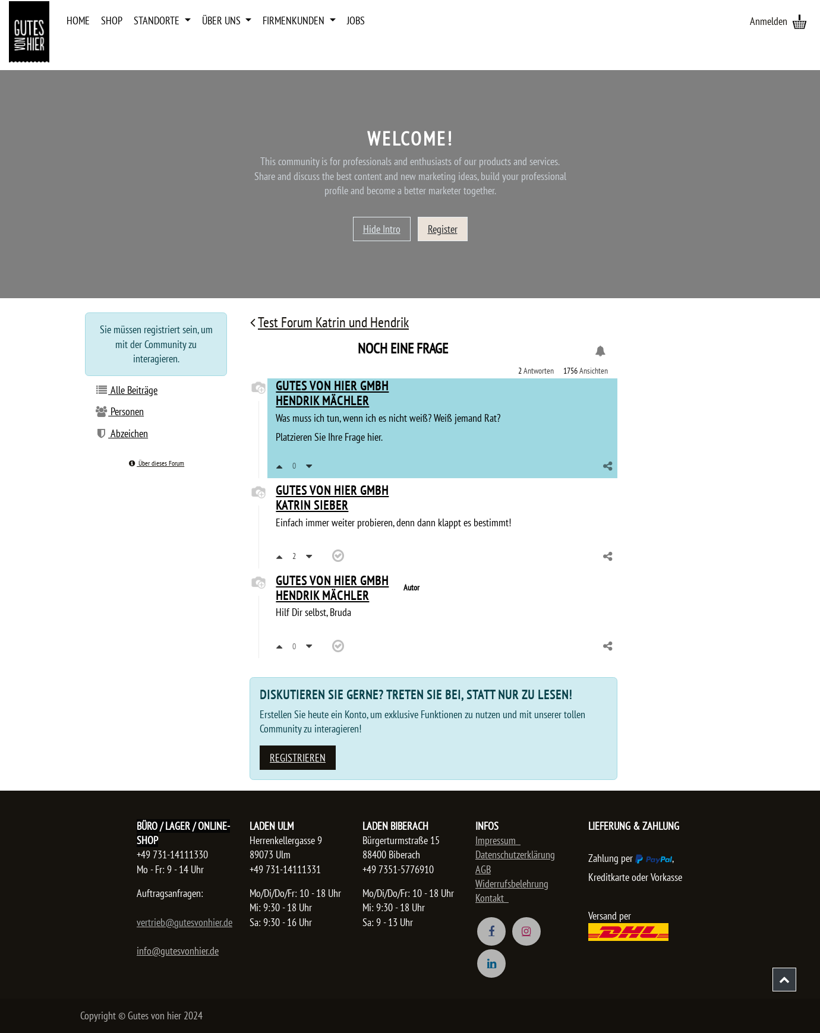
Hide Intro (381, 229)
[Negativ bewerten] (309, 466)
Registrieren (298, 758)
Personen (119, 411)
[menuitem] (78, 21)
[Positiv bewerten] (279, 466)
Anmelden (768, 21)
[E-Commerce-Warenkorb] (799, 21)
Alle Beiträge (125, 390)
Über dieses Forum (156, 463)
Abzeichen (121, 433)
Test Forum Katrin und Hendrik (329, 322)
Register (443, 229)
